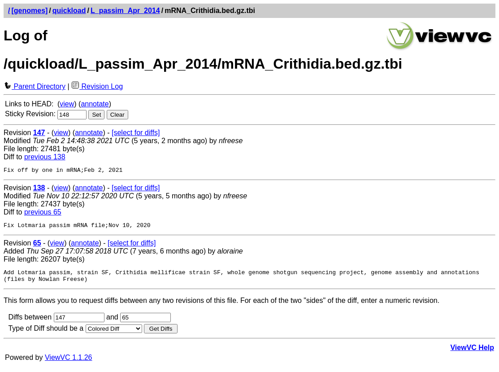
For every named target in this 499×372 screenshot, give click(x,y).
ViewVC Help (472, 353)
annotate (94, 104)
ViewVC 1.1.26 (68, 363)
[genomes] (29, 10)
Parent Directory (34, 86)
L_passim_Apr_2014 (125, 10)
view (67, 104)
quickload (69, 10)
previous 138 (44, 157)
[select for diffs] (136, 132)
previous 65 (42, 213)
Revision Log (97, 86)
